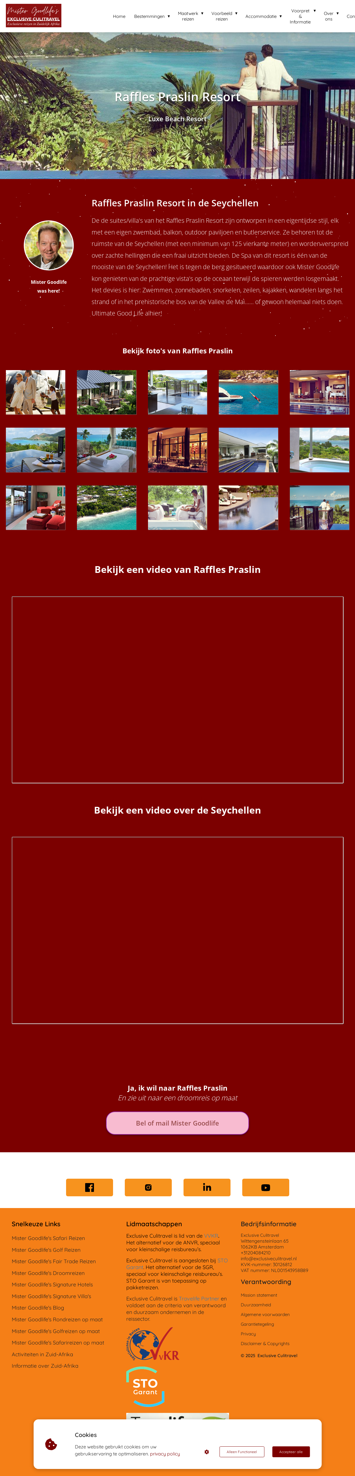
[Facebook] (89, 1187)
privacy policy (165, 1454)
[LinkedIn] (207, 1187)
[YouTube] (265, 1187)
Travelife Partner (199, 1298)
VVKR (211, 1235)
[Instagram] (148, 1187)
